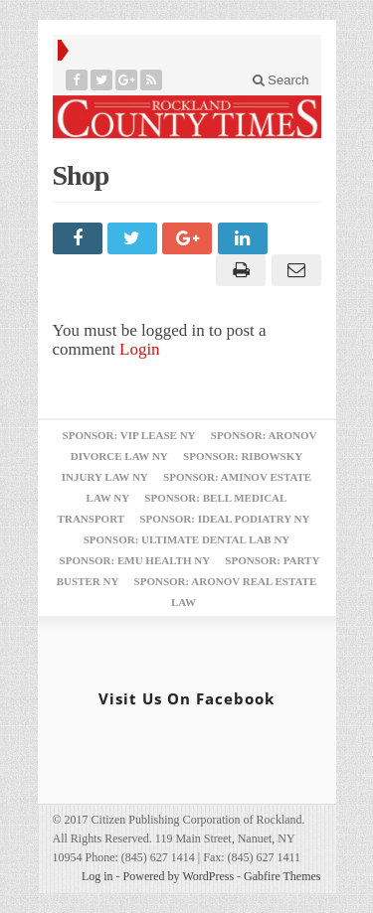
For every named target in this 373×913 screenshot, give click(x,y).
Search (281, 80)
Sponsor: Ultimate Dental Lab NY (187, 539)
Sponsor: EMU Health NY (135, 560)
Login (139, 349)
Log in (97, 876)
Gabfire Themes (282, 876)
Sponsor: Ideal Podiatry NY (224, 519)
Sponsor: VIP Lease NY (129, 435)
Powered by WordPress (178, 876)
